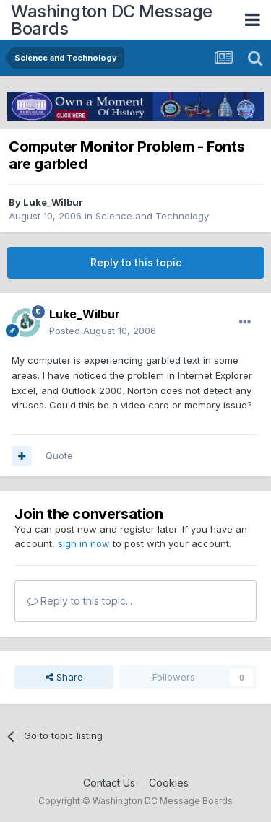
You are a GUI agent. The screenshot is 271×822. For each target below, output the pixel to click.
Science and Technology (152, 216)
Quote (59, 455)
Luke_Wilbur (53, 202)
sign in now (84, 543)
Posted (102, 330)
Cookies (169, 783)
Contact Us (109, 783)
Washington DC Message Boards (111, 20)
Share (64, 677)
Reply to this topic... (79, 601)
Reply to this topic (135, 262)
